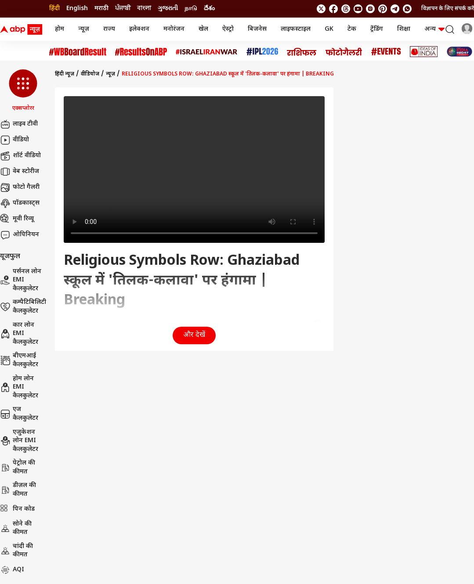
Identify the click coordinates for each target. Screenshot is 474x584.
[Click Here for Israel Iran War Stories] (207, 51)
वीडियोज (90, 74)
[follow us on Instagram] (370, 9)
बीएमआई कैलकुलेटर (19, 360)
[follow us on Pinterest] (382, 9)
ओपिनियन (19, 235)
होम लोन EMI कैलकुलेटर (19, 387)
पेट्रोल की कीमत (17, 467)
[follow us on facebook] (333, 9)
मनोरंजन (174, 29)
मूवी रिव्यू (17, 219)
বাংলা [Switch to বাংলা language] (144, 8)
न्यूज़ (83, 29)
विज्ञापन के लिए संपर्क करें (447, 8)
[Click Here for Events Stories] (386, 51)
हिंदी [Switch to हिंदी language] (54, 8)
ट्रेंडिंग (376, 29)
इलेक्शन (139, 29)
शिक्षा (403, 29)
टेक (351, 29)
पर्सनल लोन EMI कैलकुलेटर (20, 280)
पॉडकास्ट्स (20, 203)
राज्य (109, 29)
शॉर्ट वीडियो (20, 156)
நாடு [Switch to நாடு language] (191, 8)
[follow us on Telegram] (395, 9)
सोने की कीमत (16, 528)
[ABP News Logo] (23, 29)
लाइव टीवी (19, 124)
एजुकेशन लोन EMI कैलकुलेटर (19, 441)
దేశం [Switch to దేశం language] (209, 8)
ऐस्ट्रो (228, 29)
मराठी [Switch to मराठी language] (101, 8)
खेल (203, 29)
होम (59, 29)
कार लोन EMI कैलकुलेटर (19, 333)
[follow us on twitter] (321, 9)
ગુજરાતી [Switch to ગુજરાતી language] (168, 8)
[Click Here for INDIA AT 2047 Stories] (459, 51)
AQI (12, 570)
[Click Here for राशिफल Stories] (302, 52)
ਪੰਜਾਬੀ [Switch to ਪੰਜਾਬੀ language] (122, 8)
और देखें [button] (194, 335)
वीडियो (14, 140)
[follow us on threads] (345, 9)
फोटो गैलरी (20, 187)
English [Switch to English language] (77, 8)
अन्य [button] (434, 29)
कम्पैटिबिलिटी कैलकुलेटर (23, 306)
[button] (23, 90)
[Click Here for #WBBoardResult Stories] (77, 52)
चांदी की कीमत (16, 550)
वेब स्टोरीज (19, 171)
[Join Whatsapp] (407, 9)
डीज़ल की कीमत (18, 489)
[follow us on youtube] (358, 9)
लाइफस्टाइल (296, 29)
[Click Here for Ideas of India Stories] (424, 51)
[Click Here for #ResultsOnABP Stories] (141, 52)
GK (329, 29)
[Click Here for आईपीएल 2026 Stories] (262, 51)
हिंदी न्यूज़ (64, 74)
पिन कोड (17, 509)
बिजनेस (257, 29)
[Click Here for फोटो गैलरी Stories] (344, 51)
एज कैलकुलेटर (19, 413)
